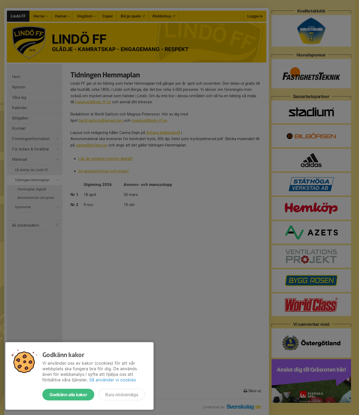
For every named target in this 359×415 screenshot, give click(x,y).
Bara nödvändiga (121, 394)
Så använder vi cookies (112, 379)
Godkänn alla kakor (68, 394)
